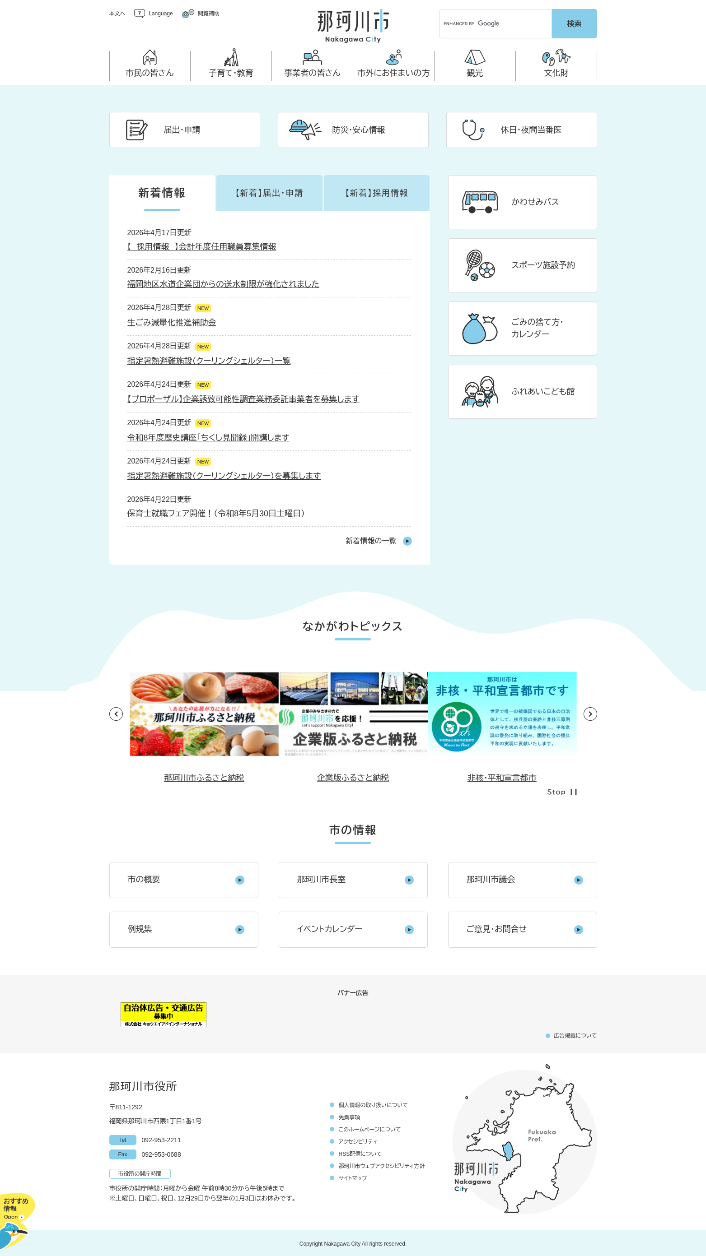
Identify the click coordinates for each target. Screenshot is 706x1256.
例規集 (140, 927)
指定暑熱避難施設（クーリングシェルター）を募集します (224, 474)
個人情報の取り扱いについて (373, 1104)
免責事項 (349, 1116)
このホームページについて (370, 1128)
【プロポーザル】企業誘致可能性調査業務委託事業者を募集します (243, 398)
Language (161, 13)
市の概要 (144, 878)
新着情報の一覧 (371, 539)
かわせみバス (535, 200)
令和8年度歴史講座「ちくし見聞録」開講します (208, 436)
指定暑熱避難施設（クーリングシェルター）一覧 (209, 359)
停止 (562, 791)
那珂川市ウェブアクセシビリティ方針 (382, 1165)
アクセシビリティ (358, 1140)
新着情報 (162, 191)
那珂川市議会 (491, 878)
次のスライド (590, 712)
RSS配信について (360, 1152)
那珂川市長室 (321, 878)
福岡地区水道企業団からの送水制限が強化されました (223, 282)
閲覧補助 (209, 13)
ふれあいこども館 (543, 390)
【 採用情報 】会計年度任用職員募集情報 (201, 245)
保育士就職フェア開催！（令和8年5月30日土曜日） (216, 512)
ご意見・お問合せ (497, 927)
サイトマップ (353, 1177)
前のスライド (116, 712)
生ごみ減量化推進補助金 (171, 321)
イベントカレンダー (330, 927)
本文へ (117, 13)
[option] (353, 706)
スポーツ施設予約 (543, 264)
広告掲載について (575, 1034)
